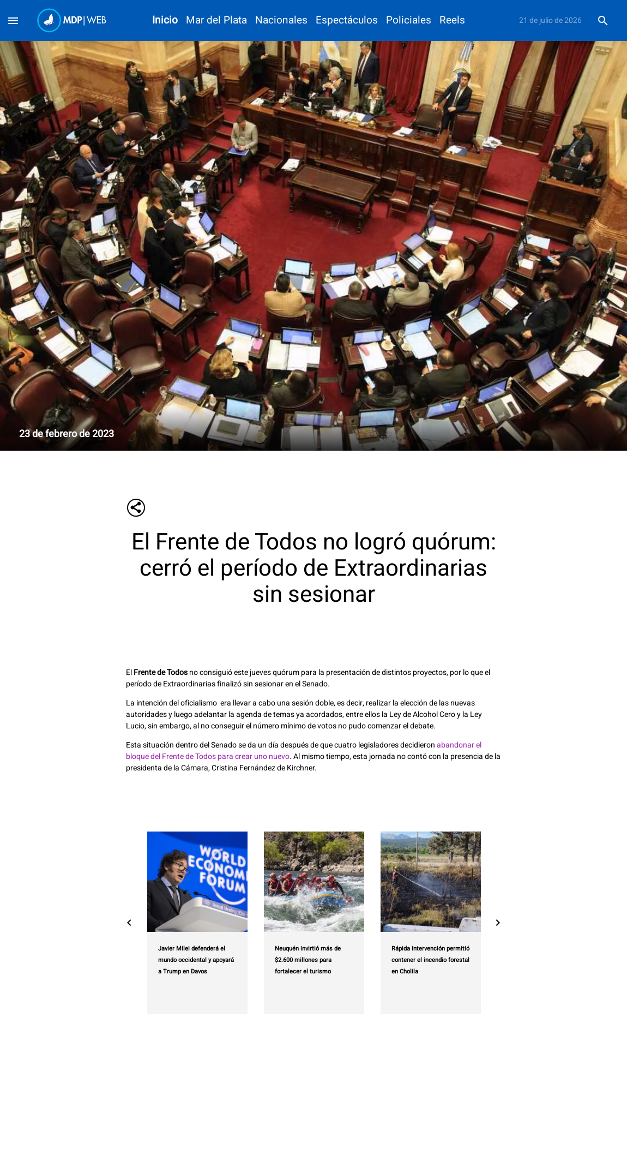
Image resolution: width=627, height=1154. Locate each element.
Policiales (408, 20)
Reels (452, 20)
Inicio (165, 20)
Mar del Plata (216, 20)
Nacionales (281, 20)
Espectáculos (347, 20)
